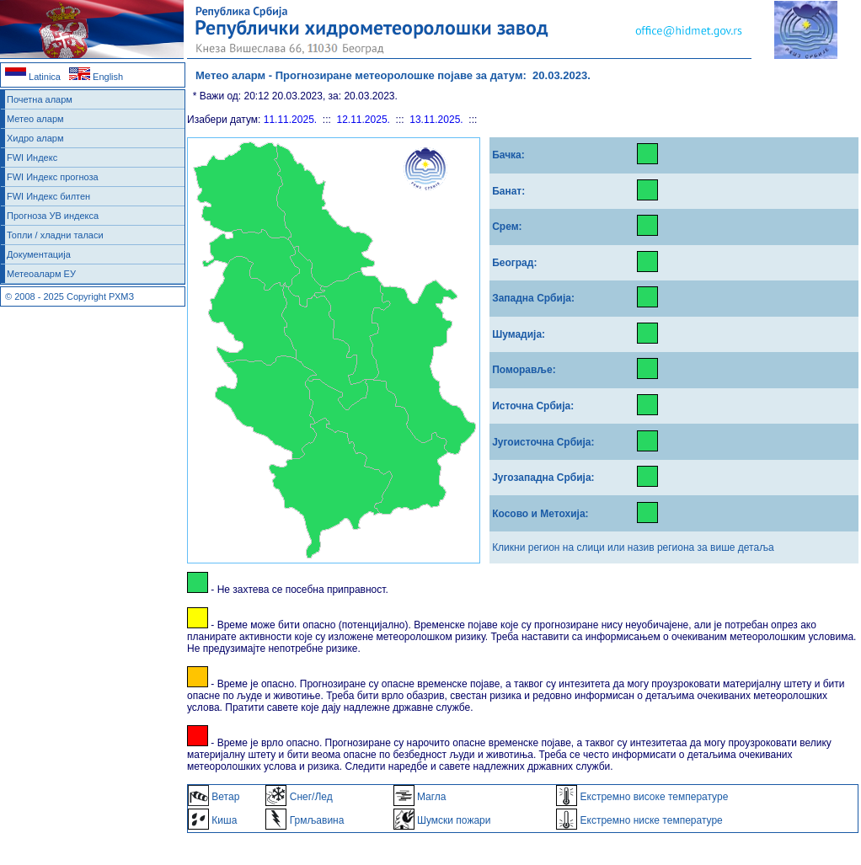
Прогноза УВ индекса (53, 216)
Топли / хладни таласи (55, 235)
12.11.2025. (363, 119)
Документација (39, 254)
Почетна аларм (39, 99)
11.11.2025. (290, 119)
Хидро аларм (35, 138)
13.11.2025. (436, 119)
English (96, 77)
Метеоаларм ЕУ (41, 274)
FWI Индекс (32, 157)
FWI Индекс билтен (48, 196)
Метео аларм (35, 119)
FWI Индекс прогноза (53, 177)
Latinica (33, 77)
